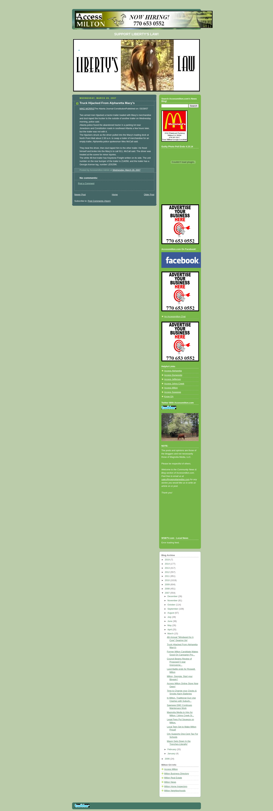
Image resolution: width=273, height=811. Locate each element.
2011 (167, 576)
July (169, 617)
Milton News (170, 782)
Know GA (168, 396)
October (171, 605)
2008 (167, 589)
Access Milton (171, 388)
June (170, 621)
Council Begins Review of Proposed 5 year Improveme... (179, 662)
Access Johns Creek (174, 383)
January (171, 753)
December (172, 596)
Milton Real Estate (173, 778)
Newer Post (80, 194)
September (173, 609)
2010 (167, 580)
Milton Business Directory (176, 773)
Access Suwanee (172, 392)
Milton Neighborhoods (175, 790)
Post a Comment (86, 183)
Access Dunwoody (173, 375)
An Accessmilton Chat (175, 316)
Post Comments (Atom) (99, 201)
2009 (167, 584)
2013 (167, 568)
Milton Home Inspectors (175, 786)
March (170, 633)
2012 (167, 572)
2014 (167, 564)
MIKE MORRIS (87, 108)
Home (115, 194)
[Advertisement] (177, 520)
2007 (167, 593)
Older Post (149, 194)
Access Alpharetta (173, 371)
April (170, 629)
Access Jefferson (172, 379)
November (172, 600)
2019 (167, 559)
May (169, 625)
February (172, 749)
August (171, 613)
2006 (167, 759)
